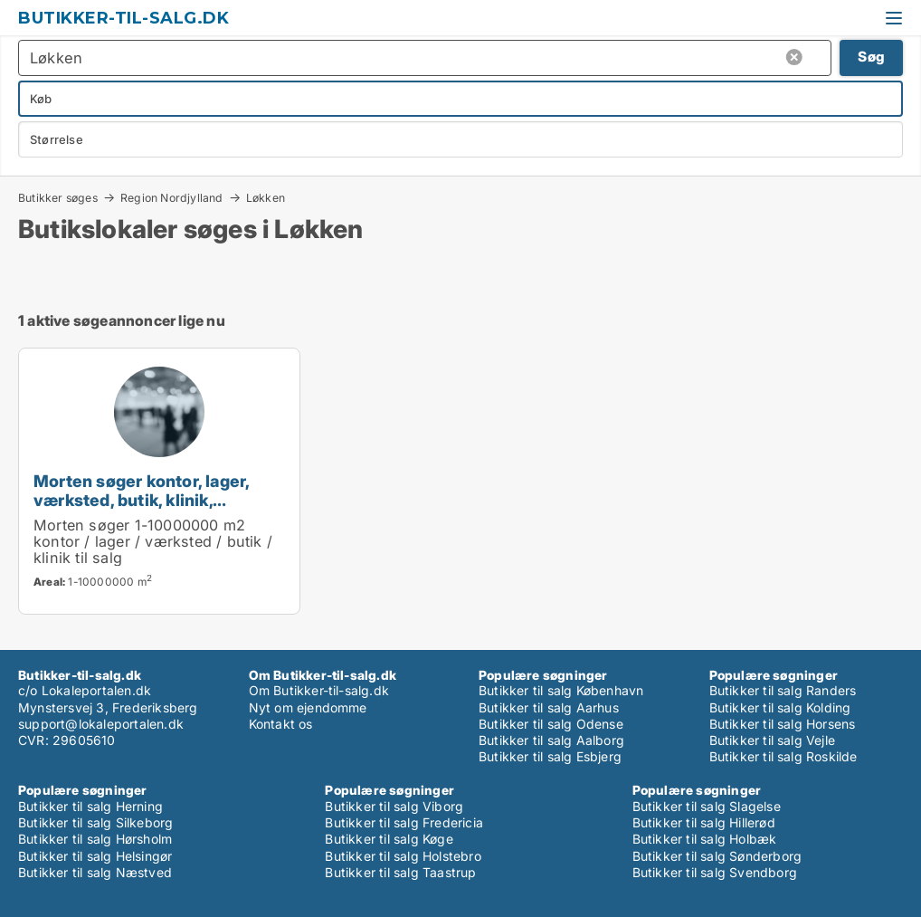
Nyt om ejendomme (308, 707)
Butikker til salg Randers (783, 690)
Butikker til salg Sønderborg (717, 856)
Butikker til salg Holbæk (704, 838)
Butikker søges (58, 197)
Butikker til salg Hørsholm (95, 838)
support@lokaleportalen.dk (101, 723)
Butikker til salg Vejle (772, 740)
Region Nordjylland (171, 197)
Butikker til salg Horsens (782, 723)
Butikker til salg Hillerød (703, 822)
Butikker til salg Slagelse (706, 806)
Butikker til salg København (561, 690)
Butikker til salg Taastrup (400, 872)
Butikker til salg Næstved (95, 872)
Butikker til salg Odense (551, 723)
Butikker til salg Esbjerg (550, 756)
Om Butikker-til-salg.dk (319, 690)
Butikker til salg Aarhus (549, 707)
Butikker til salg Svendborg (714, 872)
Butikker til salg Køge (388, 838)
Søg (871, 56)
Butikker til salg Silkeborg (95, 822)
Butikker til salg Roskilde (783, 756)
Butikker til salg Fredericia (404, 822)
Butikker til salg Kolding (780, 707)
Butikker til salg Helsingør (95, 856)
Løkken (265, 198)
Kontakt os (281, 723)
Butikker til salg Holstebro (402, 856)
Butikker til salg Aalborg (551, 740)
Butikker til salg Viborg (394, 806)
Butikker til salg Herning (90, 806)
